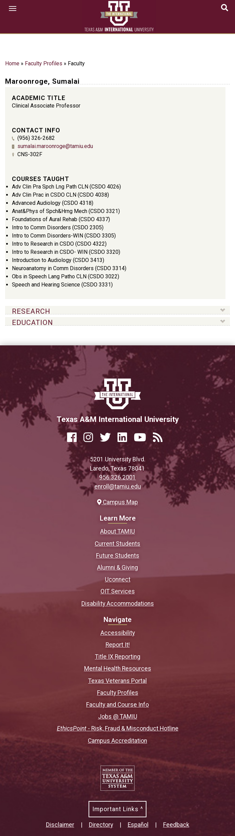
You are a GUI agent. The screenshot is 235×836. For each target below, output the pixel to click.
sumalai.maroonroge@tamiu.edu (55, 146)
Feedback (176, 824)
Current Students (117, 543)
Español (138, 824)
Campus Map (117, 502)
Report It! (118, 644)
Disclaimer (60, 824)
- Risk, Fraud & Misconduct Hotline (117, 728)
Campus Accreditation (117, 740)
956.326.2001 (117, 477)
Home (12, 63)
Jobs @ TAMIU (117, 716)
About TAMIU (117, 531)
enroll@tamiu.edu (117, 486)
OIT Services (117, 591)
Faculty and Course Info (117, 704)
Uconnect (117, 579)
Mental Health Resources (117, 668)
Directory (101, 824)
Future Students (117, 555)
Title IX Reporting (117, 656)
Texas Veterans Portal (117, 680)
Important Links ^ (117, 809)
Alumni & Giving (117, 567)
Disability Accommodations (117, 603)
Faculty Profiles (43, 63)
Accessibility (117, 632)
